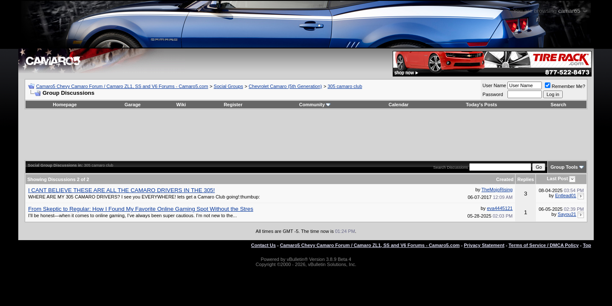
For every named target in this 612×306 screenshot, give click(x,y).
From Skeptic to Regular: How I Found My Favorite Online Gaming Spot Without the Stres (140, 209)
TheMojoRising (497, 189)
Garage (133, 104)
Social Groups (228, 86)
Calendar (398, 104)
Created (504, 179)
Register (233, 104)
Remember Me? (565, 86)
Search (559, 104)
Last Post (557, 178)
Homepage (64, 104)
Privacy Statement (484, 245)
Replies (525, 179)
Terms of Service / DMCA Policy (544, 245)
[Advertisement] (306, 135)
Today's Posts (481, 104)
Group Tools (564, 167)
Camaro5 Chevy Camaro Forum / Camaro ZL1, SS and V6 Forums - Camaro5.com (122, 86)
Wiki (181, 104)
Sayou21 (567, 214)
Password (492, 94)
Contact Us (263, 245)
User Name (494, 85)
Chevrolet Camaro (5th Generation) (285, 86)
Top (587, 245)
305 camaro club (345, 86)
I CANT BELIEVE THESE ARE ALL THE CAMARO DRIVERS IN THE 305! (121, 190)
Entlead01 (565, 195)
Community (315, 104)
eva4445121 (500, 208)
